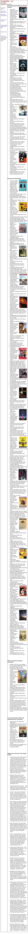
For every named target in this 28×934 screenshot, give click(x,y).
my (3, 37)
